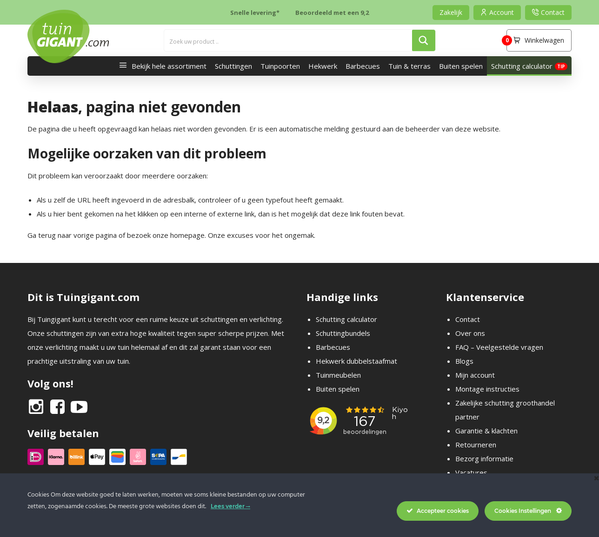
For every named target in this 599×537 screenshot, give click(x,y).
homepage (187, 235)
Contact (467, 319)
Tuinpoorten (280, 66)
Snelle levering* (255, 12)
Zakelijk (450, 12)
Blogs (464, 361)
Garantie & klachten (486, 430)
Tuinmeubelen (338, 375)
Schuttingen (233, 66)
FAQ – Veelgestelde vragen (499, 347)
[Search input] (288, 40)
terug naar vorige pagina (77, 235)
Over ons (470, 333)
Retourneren (475, 444)
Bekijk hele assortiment (160, 66)
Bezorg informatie (484, 458)
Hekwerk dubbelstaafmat (356, 361)
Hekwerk (322, 66)
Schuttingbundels (343, 333)
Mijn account (475, 375)
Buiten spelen (461, 66)
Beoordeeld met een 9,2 (332, 12)
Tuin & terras (409, 66)
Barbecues (363, 66)
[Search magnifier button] (423, 40)
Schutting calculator (521, 66)
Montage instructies (487, 388)
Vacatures (471, 472)
